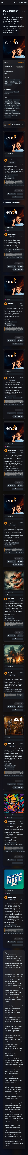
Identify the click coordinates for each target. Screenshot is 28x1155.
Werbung (7, 83)
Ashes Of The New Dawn (16, 599)
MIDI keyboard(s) (7, 124)
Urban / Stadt (18, 83)
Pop (6, 763)
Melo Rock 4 (12, 234)
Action (6, 81)
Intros (6, 80)
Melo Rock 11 (12, 450)
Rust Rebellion (13, 673)
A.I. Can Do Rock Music (15, 744)
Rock (6, 73)
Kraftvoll (7, 93)
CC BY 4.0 (20, 62)
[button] (18, 197)
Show (20, 81)
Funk (6, 249)
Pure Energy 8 (12, 303)
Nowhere (11, 378)
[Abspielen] (5, 160)
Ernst (11, 91)
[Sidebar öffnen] (2, 2)
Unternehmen (8, 85)
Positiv (6, 91)
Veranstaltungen (13, 81)
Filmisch (11, 80)
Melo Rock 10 (12, 160)
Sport (12, 83)
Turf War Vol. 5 (13, 821)
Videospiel (17, 80)
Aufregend (16, 91)
